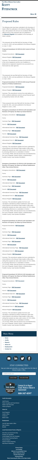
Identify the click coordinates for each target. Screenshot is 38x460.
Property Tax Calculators (8, 434)
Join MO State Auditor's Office (9, 423)
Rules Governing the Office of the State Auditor (19, 458)
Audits (7, 340)
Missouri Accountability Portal (18, 451)
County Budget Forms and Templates (11, 436)
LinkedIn (15, 358)
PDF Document (19, 281)
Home (6, 338)
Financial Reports (6, 439)
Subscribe (13, 377)
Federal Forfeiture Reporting (8, 441)
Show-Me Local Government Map (10, 432)
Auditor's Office (5, 414)
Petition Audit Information (8, 404)
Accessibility (19, 449)
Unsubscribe (23, 377)
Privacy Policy (19, 447)
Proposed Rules (19, 456)
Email (8, 358)
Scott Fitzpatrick (6, 412)
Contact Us (8, 349)
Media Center (5, 417)
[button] (33, 14)
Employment (8, 346)
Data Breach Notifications (8, 443)
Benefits (4, 427)
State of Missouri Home (19, 453)
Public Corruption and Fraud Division (10, 403)
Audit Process (5, 401)
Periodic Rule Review (19, 454)
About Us (7, 344)
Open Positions (5, 425)
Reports (7, 342)
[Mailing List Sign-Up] (19, 373)
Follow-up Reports (6, 406)
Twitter (22, 358)
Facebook (29, 358)
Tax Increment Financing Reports (10, 438)
